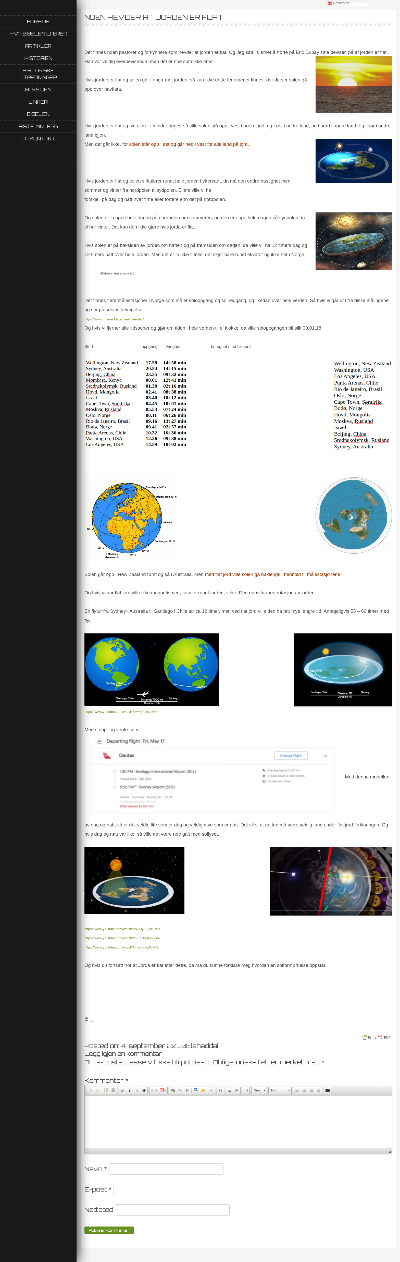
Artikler (38, 46)
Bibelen (38, 114)
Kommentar (106, 1080)
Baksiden (38, 89)
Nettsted (98, 1209)
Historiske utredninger (38, 74)
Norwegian (338, 3)
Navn (95, 1169)
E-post (98, 1189)
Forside (38, 21)
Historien (38, 58)
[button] (90, 1090)
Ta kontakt (38, 138)
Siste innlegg (38, 126)
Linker (38, 102)
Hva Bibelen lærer (38, 34)
